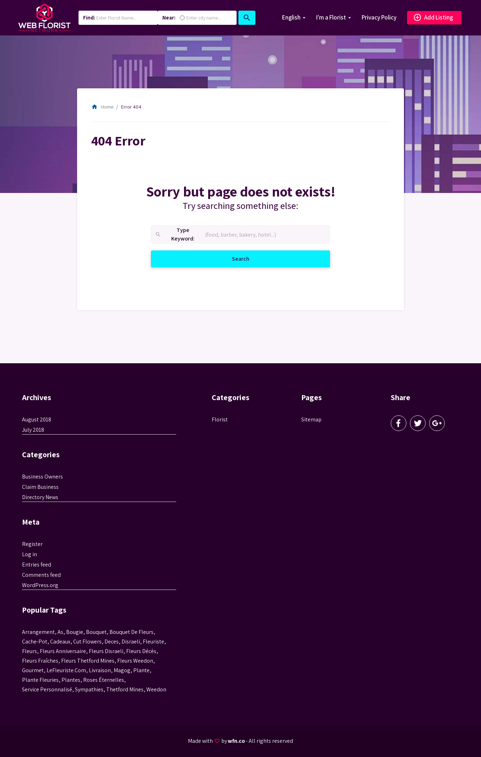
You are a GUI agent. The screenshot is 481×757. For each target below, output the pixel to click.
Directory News (40, 497)
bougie (74, 632)
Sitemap (311, 419)
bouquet (96, 632)
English (291, 17)
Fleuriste (153, 641)
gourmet (33, 670)
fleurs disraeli (106, 651)
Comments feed (41, 575)
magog (122, 670)
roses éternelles (103, 680)
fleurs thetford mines (87, 660)
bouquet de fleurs (131, 632)
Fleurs (29, 651)
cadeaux (60, 641)
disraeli (130, 641)
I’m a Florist (331, 17)
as (60, 632)
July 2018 (33, 429)
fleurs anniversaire (63, 651)
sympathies (89, 689)
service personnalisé (47, 689)
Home (102, 107)
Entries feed (36, 564)
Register (32, 544)
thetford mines (125, 689)
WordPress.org (40, 585)
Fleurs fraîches (40, 660)
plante (141, 670)
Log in (29, 554)
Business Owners (42, 476)
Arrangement (38, 632)
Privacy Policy (379, 17)
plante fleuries (40, 680)
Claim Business (40, 487)
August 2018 (36, 419)
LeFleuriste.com (66, 670)
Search (249, 259)
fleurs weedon (135, 660)
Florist (220, 419)
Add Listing (433, 17)
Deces (111, 641)
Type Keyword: (175, 234)
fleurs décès (141, 651)
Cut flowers (87, 641)
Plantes (70, 680)
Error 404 (131, 107)
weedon (156, 689)
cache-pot (34, 641)
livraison (100, 670)
